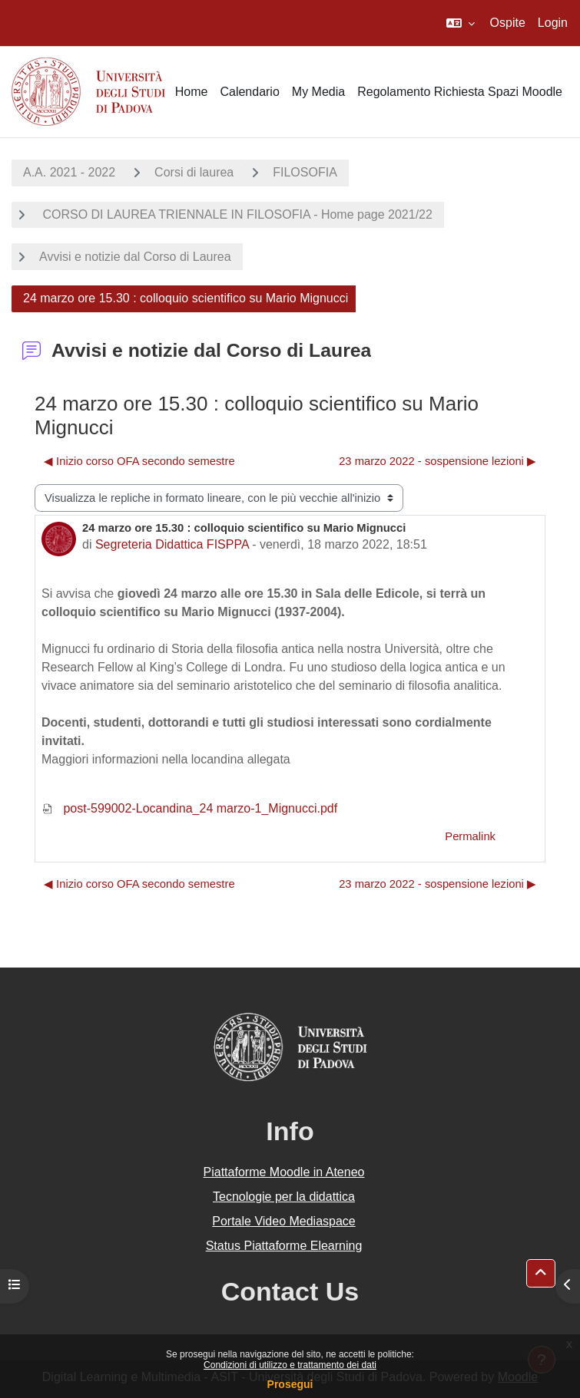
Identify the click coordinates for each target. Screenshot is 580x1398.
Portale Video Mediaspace (284, 1221)
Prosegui (290, 1384)
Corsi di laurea (194, 172)
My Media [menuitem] (318, 91)
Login (553, 22)
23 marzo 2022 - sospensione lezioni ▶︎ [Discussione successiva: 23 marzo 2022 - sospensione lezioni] (437, 461)
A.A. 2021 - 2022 (69, 172)
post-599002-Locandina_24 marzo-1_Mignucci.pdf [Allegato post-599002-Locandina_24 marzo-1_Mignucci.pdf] (189, 808)
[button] (460, 23)
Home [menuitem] (191, 91)
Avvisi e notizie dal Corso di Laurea (135, 256)
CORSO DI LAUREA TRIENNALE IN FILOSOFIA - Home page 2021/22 (236, 214)
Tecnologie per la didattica (284, 1196)
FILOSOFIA (305, 172)
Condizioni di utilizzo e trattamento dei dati (290, 1365)
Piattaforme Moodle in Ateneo (284, 1172)
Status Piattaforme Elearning (284, 1245)
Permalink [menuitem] (470, 836)
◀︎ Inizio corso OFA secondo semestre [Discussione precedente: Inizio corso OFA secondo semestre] (139, 461)
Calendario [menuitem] (249, 91)
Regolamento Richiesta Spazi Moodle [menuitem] (459, 91)
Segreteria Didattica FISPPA (172, 544)
